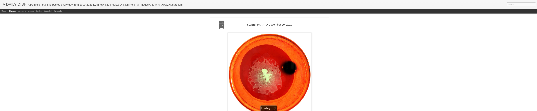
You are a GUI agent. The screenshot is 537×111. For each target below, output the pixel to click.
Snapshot (48, 11)
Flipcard (12, 11)
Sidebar (39, 11)
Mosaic (31, 11)
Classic (4, 11)
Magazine (22, 11)
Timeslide (58, 11)
